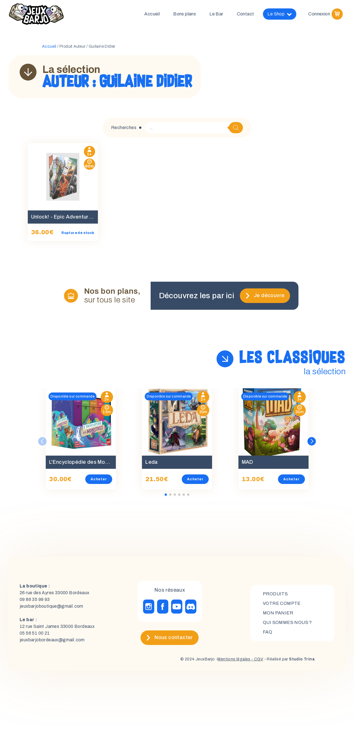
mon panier (278, 612)
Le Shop (284, 14)
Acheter (99, 479)
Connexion (319, 14)
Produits (275, 593)
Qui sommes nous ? (287, 622)
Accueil (156, 14)
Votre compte (282, 603)
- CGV (256, 659)
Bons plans (188, 14)
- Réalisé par (289, 659)
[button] (311, 441)
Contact (249, 14)
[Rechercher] (236, 127)
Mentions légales (233, 659)
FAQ (267, 632)
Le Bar (220, 14)
